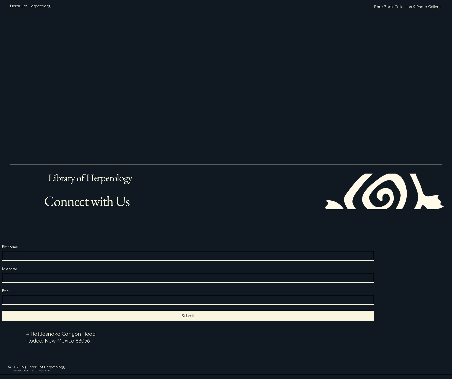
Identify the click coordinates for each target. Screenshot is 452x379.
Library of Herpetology (90, 177)
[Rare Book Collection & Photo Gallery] (407, 6)
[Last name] (186, 277)
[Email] (186, 299)
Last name (9, 269)
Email (6, 291)
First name (10, 247)
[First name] (186, 255)
